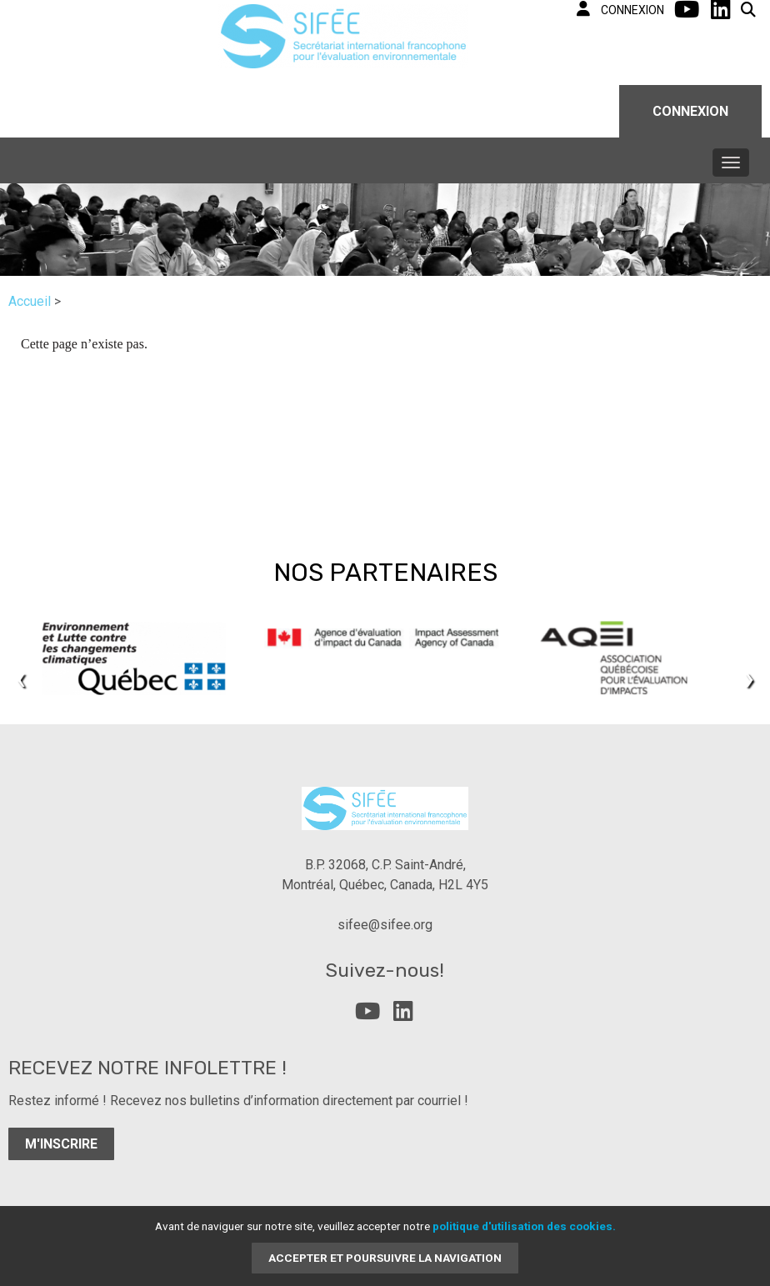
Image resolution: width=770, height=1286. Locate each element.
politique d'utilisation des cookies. (524, 1226)
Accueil (29, 301)
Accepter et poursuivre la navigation (385, 1257)
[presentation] (21, 678)
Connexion (690, 111)
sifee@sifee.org (385, 925)
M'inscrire (61, 1144)
